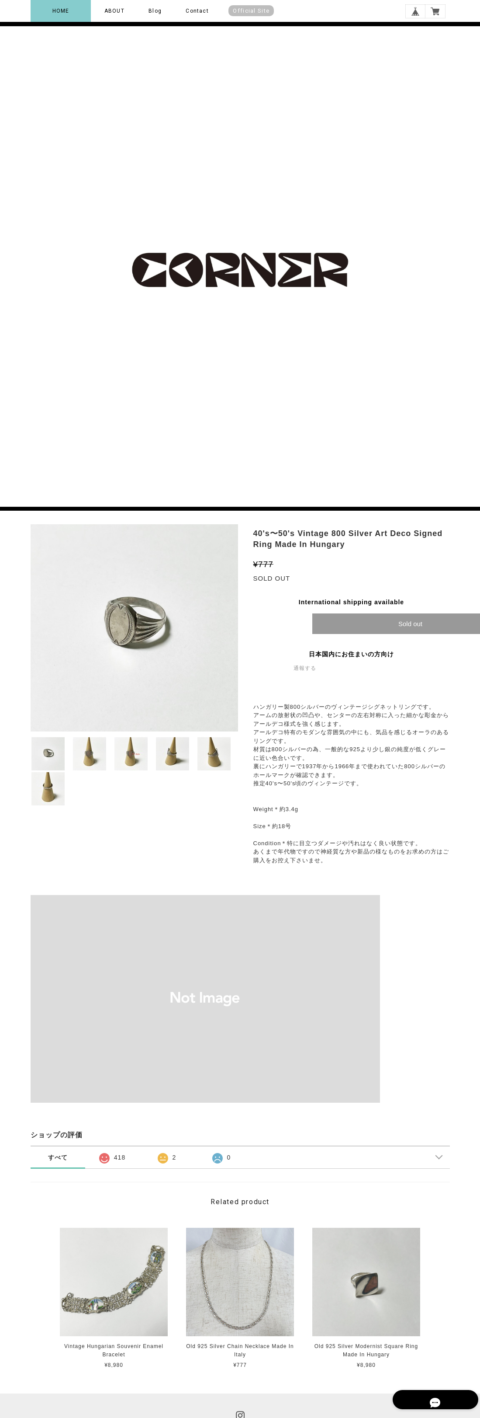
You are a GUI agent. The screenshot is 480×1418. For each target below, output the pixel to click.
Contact (197, 11)
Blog (155, 11)
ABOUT (114, 11)
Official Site (251, 10)
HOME (60, 11)
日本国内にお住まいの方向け (351, 654)
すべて (58, 1157)
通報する (305, 668)
